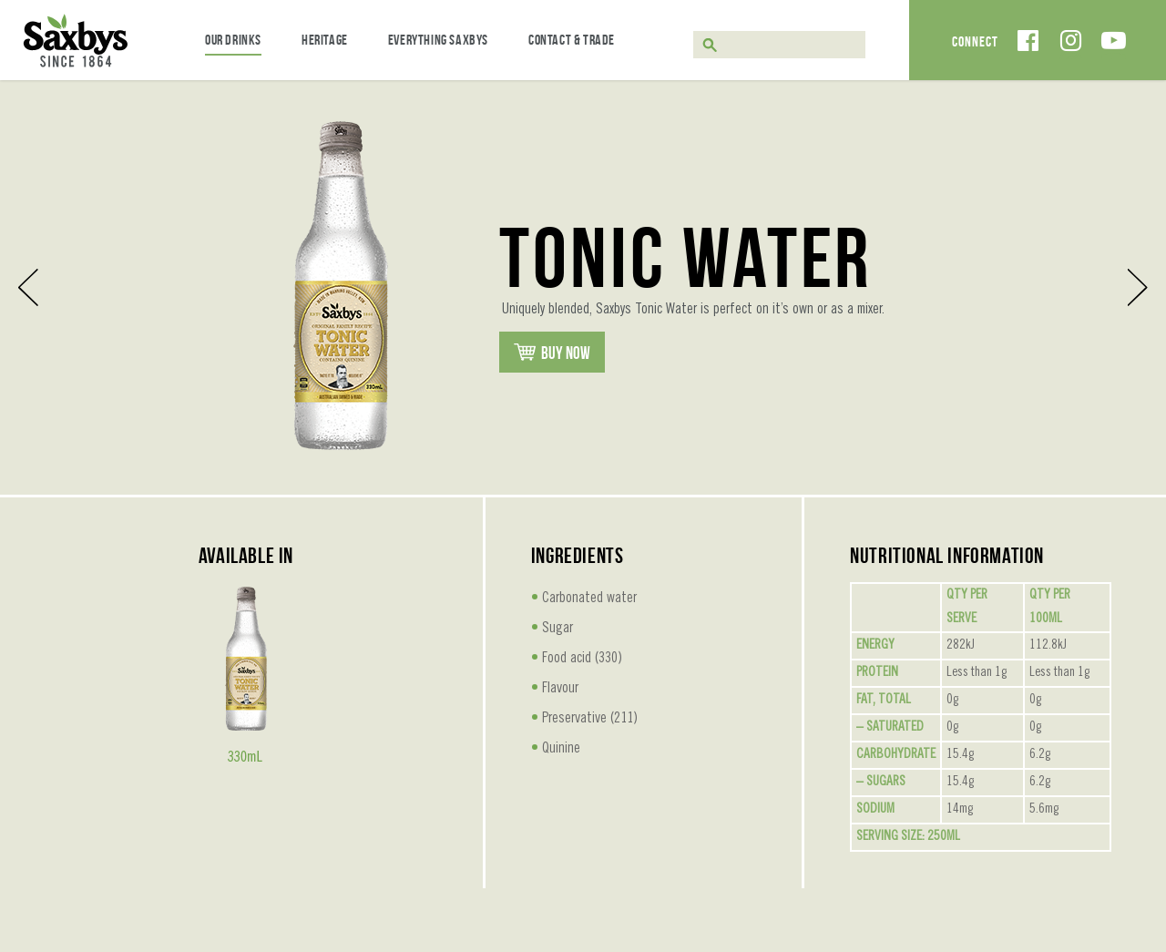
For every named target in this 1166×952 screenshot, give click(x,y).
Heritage (325, 39)
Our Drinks (233, 39)
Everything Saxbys (438, 39)
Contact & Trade (571, 39)
